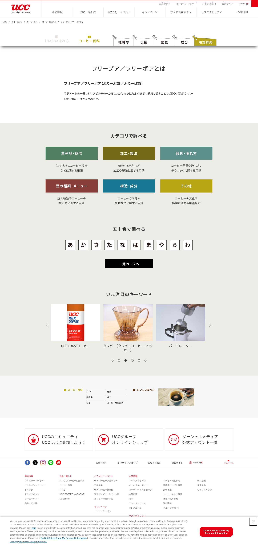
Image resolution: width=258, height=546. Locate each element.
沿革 (131, 499)
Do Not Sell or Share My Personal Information (64, 538)
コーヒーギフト (32, 499)
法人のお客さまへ (180, 12)
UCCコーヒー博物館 (103, 490)
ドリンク (29, 490)
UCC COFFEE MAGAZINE (71, 494)
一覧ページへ (129, 263)
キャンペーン (150, 12)
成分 (109, 397)
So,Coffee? (64, 499)
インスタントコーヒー (35, 485)
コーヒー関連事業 (171, 480)
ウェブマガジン (204, 490)
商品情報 (57, 12)
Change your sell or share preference (28, 541)
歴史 (109, 391)
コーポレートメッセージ (140, 490)
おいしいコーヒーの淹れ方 (71, 480)
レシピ (62, 490)
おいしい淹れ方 (56, 39)
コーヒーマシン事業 (172, 494)
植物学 (89, 397)
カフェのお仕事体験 (103, 499)
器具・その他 (31, 503)
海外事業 (167, 503)
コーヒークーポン (102, 511)
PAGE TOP (228, 463)
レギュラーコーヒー (34, 480)
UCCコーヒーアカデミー (106, 480)
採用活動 (201, 485)
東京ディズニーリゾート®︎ (106, 494)
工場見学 (98, 485)
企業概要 (133, 494)
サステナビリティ (211, 12)
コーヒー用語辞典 (49, 22)
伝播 (88, 402)
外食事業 (167, 490)
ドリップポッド (32, 494)
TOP (88, 391)
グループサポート (171, 508)
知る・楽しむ (88, 12)
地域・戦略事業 (170, 499)
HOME (4, 22)
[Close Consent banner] (253, 521)
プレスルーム (135, 508)
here (34, 528)
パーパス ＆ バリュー (139, 485)
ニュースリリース (137, 503)
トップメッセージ (137, 480)
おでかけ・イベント (119, 12)
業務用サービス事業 (172, 485)
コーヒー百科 (32, 22)
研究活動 (201, 480)
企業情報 (242, 12)
